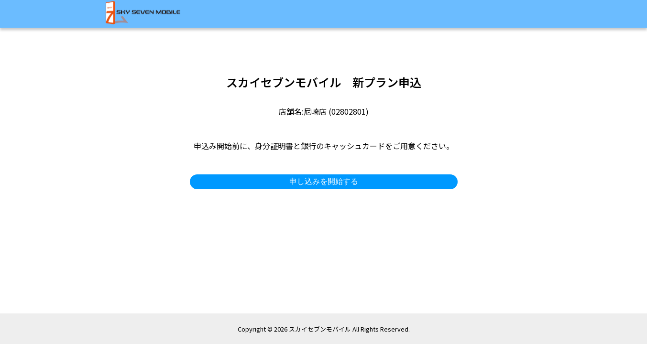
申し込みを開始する (323, 181)
